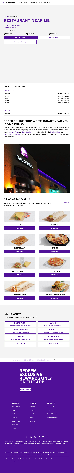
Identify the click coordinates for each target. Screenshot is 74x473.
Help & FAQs (50, 406)
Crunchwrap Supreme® (12, 134)
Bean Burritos (26, 132)
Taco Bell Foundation (52, 414)
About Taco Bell (16, 406)
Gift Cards (39, 2)
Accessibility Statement (41, 458)
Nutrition (14, 414)
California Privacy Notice (24, 458)
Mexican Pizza (55, 132)
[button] (19, 403)
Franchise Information (52, 417)
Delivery (26, 2)
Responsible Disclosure (51, 458)
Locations (14, 417)
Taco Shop (32, 421)
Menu (20, 2)
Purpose (45, 2)
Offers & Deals (16, 421)
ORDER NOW (19, 228)
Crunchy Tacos (14, 132)
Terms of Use (32, 458)
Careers (49, 410)
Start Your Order (20, 37)
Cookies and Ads (8, 458)
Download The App (20, 42)
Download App (25, 389)
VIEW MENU (67, 202)
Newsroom (15, 424)
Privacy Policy (15, 458)
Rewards (32, 2)
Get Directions (53, 37)
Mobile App (32, 406)
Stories (14, 428)
